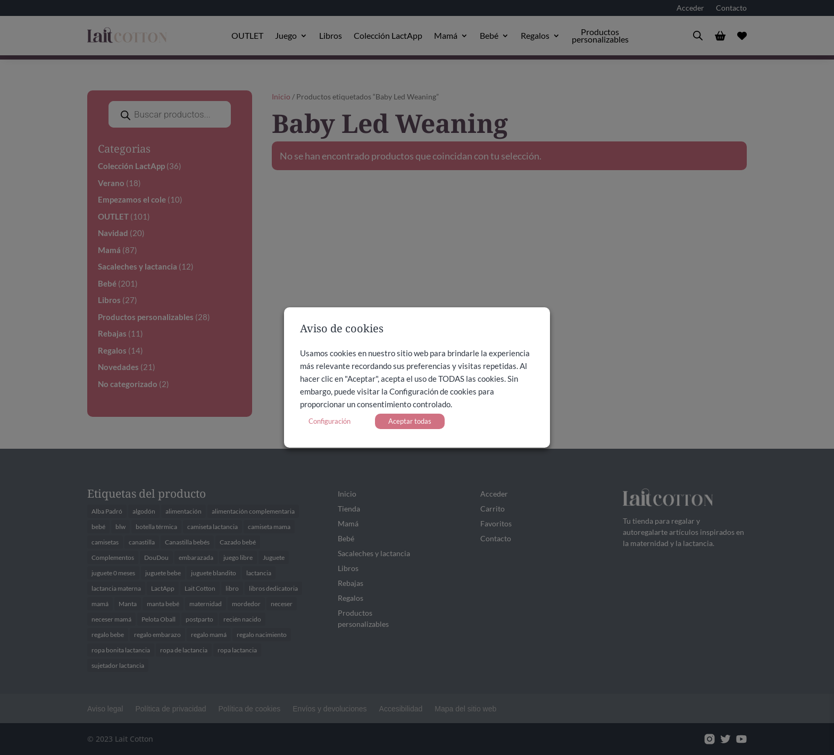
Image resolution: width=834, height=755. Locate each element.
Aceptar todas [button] (409, 421)
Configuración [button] (329, 421)
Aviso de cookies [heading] (341, 329)
